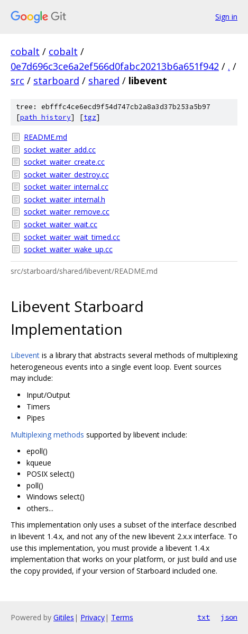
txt (203, 617)
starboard (56, 80)
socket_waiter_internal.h (64, 199)
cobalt (25, 51)
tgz (90, 117)
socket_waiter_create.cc (64, 162)
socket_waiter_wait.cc (60, 224)
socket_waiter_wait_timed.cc (72, 237)
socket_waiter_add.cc (60, 150)
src (17, 80)
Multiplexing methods (47, 435)
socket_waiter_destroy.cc (66, 174)
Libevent (25, 355)
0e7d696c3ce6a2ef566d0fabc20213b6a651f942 (115, 66)
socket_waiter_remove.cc (66, 212)
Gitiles (63, 617)
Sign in (226, 17)
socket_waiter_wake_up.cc (68, 249)
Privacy (92, 617)
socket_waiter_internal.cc (66, 187)
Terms (122, 617)
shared (104, 80)
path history (45, 117)
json (229, 617)
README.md (45, 137)
